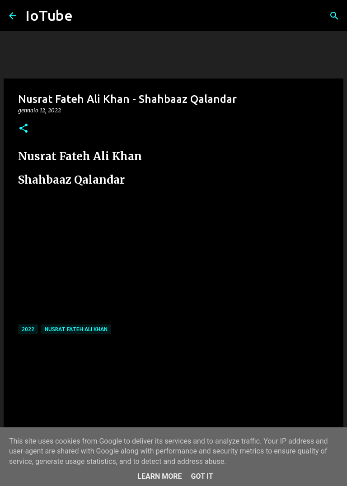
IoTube (49, 15)
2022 (28, 329)
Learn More (159, 476)
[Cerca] (334, 16)
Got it (202, 476)
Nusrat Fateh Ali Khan (76, 329)
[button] (23, 129)
